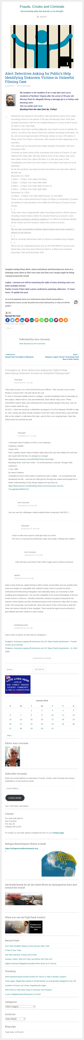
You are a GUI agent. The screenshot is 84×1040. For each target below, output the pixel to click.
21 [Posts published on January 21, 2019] (21, 724)
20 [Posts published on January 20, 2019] (10, 724)
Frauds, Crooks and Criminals (42, 7)
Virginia (9, 328)
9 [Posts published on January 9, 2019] (41, 715)
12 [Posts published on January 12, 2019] (74, 715)
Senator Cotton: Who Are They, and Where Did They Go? (29, 959)
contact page (58, 833)
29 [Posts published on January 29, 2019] (31, 728)
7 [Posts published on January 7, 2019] (20, 715)
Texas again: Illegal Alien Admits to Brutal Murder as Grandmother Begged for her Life (40, 981)
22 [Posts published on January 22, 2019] (31, 724)
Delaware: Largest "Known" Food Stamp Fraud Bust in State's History (60, 357)
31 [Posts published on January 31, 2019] (53, 728)
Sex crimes (20, 324)
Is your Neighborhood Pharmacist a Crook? (23, 994)
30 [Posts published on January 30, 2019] (42, 728)
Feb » (9, 735)
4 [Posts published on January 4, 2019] (63, 710)
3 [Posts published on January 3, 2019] (52, 710)
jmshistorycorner (21, 625)
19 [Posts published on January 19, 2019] (74, 719)
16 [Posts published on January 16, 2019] (42, 719)
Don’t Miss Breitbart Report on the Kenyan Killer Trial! (27, 946)
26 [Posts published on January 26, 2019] (74, 724)
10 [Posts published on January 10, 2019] (53, 715)
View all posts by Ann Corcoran (32, 343)
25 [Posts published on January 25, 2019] (63, 724)
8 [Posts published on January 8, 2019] (31, 715)
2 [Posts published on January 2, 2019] (41, 710)
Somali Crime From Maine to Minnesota (23, 356)
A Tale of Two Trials (13, 950)
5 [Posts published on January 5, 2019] (73, 710)
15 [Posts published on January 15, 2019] (31, 719)
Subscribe (14, 798)
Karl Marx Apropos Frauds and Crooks (21, 955)
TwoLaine (18, 380)
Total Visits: (10, 1032)
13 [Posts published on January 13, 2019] (10, 719)
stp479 (17, 575)
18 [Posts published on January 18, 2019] (63, 719)
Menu (42, 16)
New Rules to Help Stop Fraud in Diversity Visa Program (28, 990)
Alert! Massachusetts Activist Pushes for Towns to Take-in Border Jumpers (35, 977)
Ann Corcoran (24, 86)
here (40, 106)
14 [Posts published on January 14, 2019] (21, 719)
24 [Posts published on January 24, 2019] (53, 724)
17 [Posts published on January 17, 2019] (53, 719)
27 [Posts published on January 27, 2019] (10, 728)
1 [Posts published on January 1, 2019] (31, 710)
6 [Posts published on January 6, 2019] (10, 715)
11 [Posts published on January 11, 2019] (63, 715)
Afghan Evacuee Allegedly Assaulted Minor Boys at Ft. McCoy (30, 963)
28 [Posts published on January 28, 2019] (21, 728)
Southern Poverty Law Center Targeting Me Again (25, 985)
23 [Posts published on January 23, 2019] (42, 724)
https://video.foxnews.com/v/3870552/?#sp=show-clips (31, 459)
